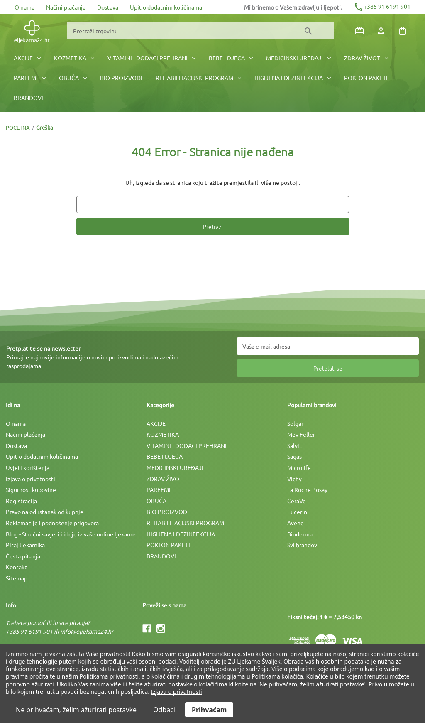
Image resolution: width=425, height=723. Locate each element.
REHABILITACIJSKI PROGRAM (198, 77)
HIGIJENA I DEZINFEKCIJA (292, 77)
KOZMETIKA (74, 57)
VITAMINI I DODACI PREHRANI (151, 57)
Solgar (295, 423)
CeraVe (296, 500)
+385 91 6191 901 (382, 6)
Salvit (294, 445)
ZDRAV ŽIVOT (366, 57)
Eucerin (297, 511)
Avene (295, 522)
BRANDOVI (28, 97)
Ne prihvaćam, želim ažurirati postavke (76, 709)
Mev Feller (301, 434)
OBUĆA (73, 77)
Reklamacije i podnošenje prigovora (52, 522)
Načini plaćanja (65, 7)
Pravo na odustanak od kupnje (44, 511)
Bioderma (300, 534)
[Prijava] (381, 31)
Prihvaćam (209, 709)
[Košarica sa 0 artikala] (402, 31)
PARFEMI (30, 77)
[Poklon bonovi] (359, 31)
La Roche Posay (307, 489)
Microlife (299, 467)
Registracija (21, 500)
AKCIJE (27, 57)
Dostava (107, 7)
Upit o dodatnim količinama (166, 7)
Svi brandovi (303, 544)
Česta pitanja (23, 556)
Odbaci (164, 709)
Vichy (294, 478)
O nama (24, 7)
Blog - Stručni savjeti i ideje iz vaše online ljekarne (71, 534)
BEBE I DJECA (231, 57)
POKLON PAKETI (366, 77)
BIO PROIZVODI (121, 77)
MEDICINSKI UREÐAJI (298, 57)
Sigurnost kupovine (31, 489)
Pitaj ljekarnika (25, 544)
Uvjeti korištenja (27, 467)
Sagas (294, 456)
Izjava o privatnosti (30, 478)
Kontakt (16, 567)
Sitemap (16, 578)
